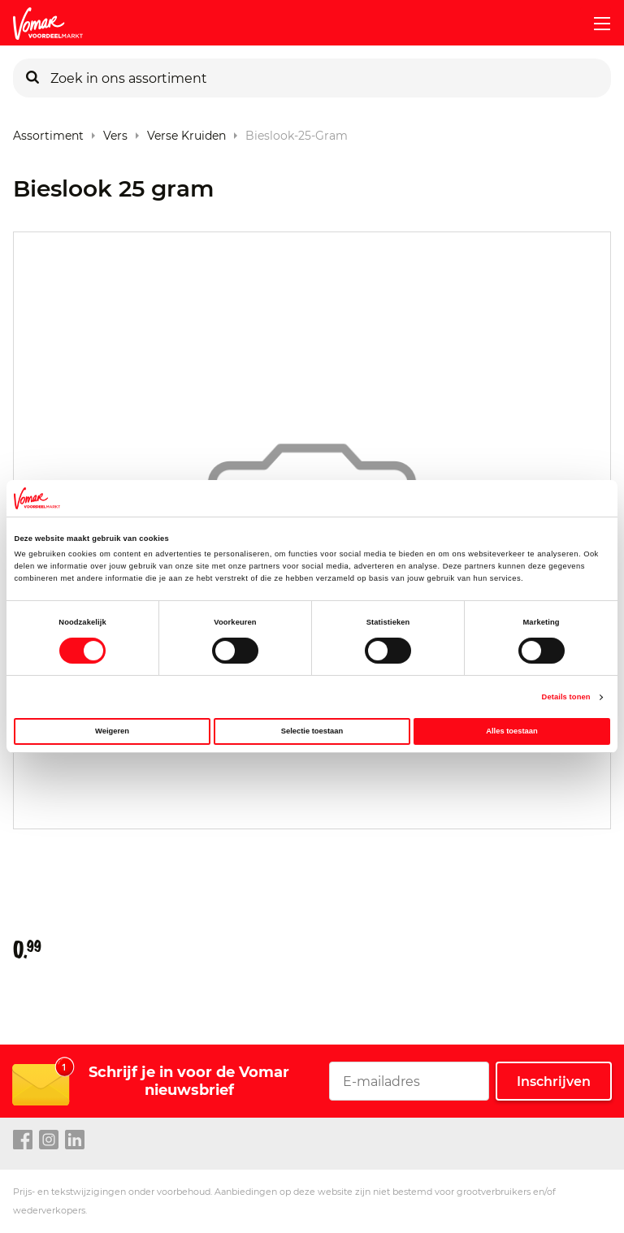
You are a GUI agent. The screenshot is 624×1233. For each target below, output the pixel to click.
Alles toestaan (511, 731)
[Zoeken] (32, 78)
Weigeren (112, 731)
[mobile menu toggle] (595, 23)
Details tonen (566, 697)
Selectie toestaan (312, 731)
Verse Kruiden (186, 132)
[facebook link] (22, 1140)
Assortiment (48, 132)
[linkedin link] (74, 1140)
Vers (115, 132)
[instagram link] (48, 1140)
